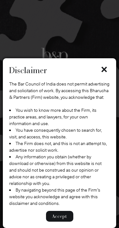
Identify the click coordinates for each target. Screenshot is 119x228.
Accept (59, 216)
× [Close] (104, 69)
